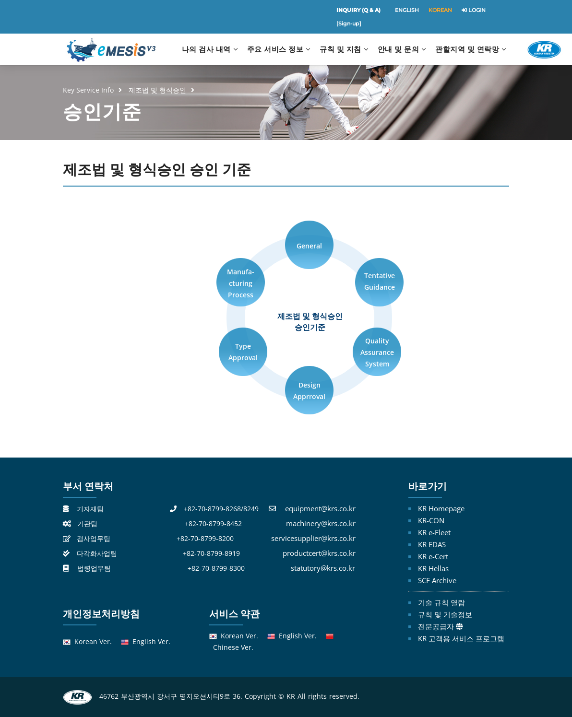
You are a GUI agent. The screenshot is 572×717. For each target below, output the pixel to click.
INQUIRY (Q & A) (358, 10)
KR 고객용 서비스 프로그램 (461, 638)
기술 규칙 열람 (441, 602)
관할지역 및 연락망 (467, 49)
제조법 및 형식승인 (157, 89)
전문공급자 (436, 626)
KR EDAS (432, 544)
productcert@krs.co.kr (319, 553)
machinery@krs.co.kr (321, 523)
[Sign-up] (348, 23)
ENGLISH (407, 10)
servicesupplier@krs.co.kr (313, 538)
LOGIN (474, 10)
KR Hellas (433, 568)
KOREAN (440, 10)
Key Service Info (88, 89)
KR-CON (431, 520)
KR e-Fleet (434, 532)
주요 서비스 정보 (275, 49)
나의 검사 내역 (206, 49)
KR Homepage (441, 508)
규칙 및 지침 (340, 49)
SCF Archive (437, 580)
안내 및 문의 (398, 49)
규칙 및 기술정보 (445, 614)
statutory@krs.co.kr (323, 568)
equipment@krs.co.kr (320, 508)
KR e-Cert (433, 556)
